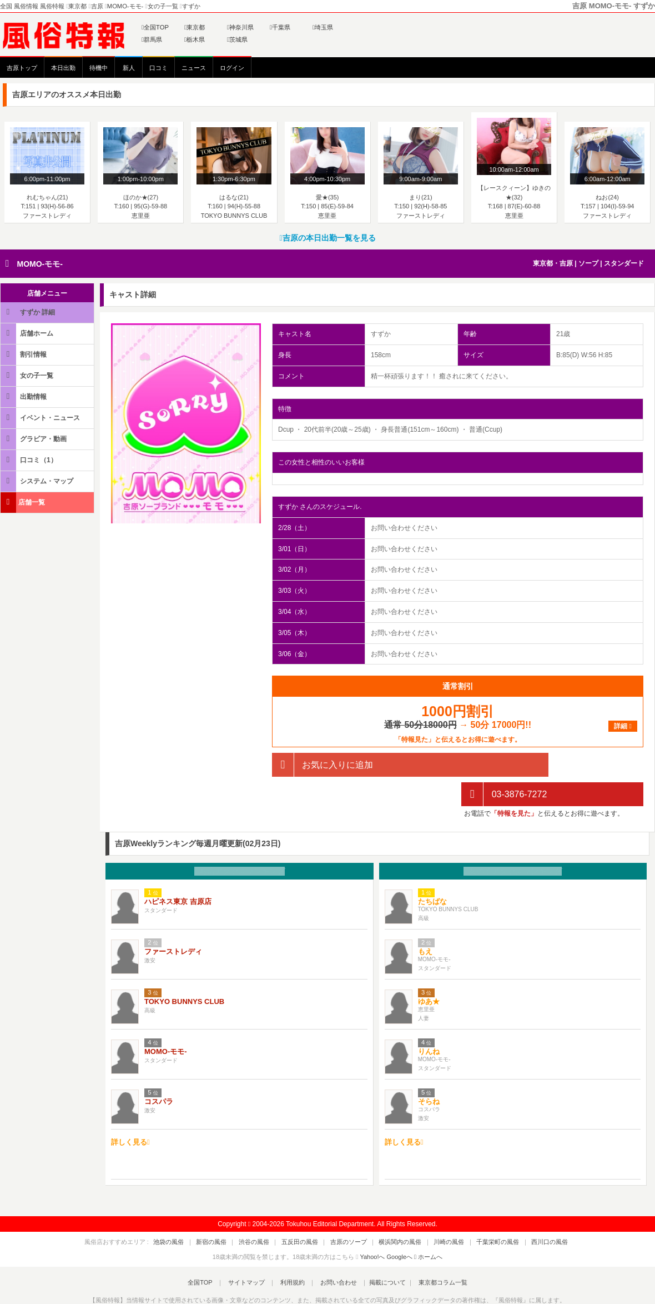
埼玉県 (323, 27)
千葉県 (280, 27)
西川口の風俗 (525, 1213)
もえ (425, 922)
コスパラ (158, 1072)
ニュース (194, 67)
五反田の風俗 (306, 1213)
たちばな (432, 872)
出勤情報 (24, 396)
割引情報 (24, 354)
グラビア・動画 (34, 438)
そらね (429, 1072)
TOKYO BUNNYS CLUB (184, 972)
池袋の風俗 (193, 1213)
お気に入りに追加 (322, 765)
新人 (129, 67)
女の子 (512, 842)
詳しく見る (130, 1113)
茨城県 (237, 39)
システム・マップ (37, 481)
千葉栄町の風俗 (479, 1213)
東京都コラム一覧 (430, 1253)
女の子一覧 (27, 375)
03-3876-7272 (504, 765)
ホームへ (428, 1227)
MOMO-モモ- (39, 263)
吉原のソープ (348, 1213)
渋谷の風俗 (266, 1213)
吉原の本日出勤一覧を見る (327, 237)
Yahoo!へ (372, 1227)
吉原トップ (22, 67)
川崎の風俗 (437, 1213)
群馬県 (152, 39)
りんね (429, 1022)
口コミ (158, 67)
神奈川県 (240, 27)
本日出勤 (63, 67)
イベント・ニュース (41, 417)
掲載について (378, 1253)
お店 (239, 842)
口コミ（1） (29, 460)
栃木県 (194, 39)
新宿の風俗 (229, 1213)
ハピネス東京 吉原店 (177, 872)
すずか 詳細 (28, 312)
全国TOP (155, 27)
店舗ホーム (27, 333)
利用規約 (292, 1253)
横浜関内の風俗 (394, 1213)
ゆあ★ (429, 972)
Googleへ (399, 1227)
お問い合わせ (332, 1253)
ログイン (232, 67)
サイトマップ (252, 1253)
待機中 (98, 67)
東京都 (194, 27)
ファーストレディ (173, 922)
